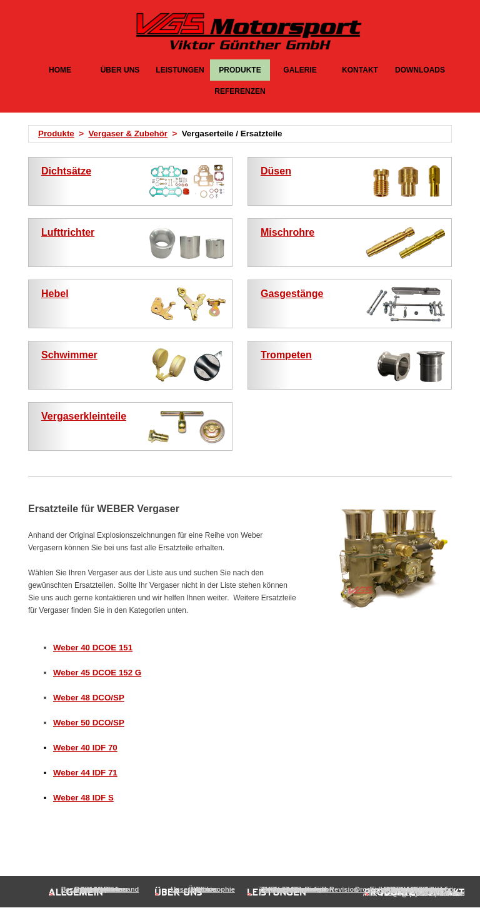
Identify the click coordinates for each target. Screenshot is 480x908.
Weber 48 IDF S (83, 797)
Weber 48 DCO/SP (88, 697)
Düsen (276, 171)
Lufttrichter (67, 232)
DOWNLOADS (420, 70)
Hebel (55, 293)
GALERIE (299, 70)
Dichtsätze (66, 171)
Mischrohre (287, 232)
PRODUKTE (240, 70)
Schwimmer (69, 355)
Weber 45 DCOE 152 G (97, 672)
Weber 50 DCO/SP (88, 722)
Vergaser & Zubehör (128, 133)
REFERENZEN (239, 91)
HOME (60, 70)
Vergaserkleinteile (83, 416)
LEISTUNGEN (180, 70)
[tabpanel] (243, 134)
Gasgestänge (292, 293)
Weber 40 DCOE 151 (92, 647)
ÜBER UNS (120, 70)
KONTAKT (360, 70)
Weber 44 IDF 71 (85, 772)
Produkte (56, 133)
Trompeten (286, 355)
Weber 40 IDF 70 (85, 747)
